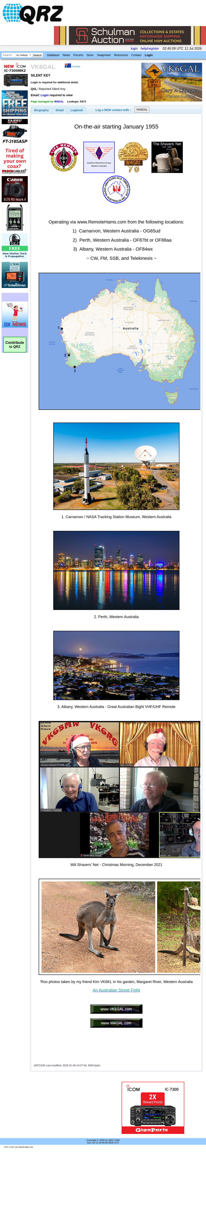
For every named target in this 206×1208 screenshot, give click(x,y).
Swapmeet (104, 55)
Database (53, 55)
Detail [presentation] (60, 110)
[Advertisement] (70, 1108)
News (66, 55)
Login (149, 55)
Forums (78, 55)
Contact (136, 55)
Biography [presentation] (41, 110)
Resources (121, 55)
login (134, 48)
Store (89, 55)
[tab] (41, 110)
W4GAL (59, 101)
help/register (150, 48)
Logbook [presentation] (77, 110)
